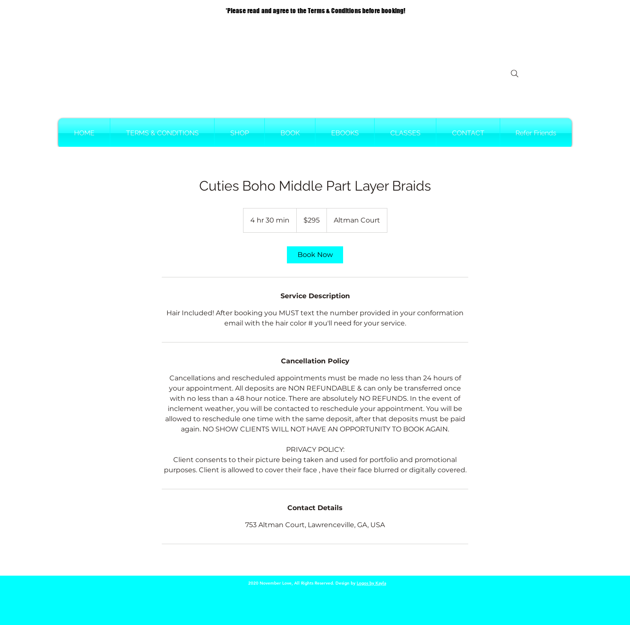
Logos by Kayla (371, 583)
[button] (290, 133)
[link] (315, 254)
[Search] (515, 74)
